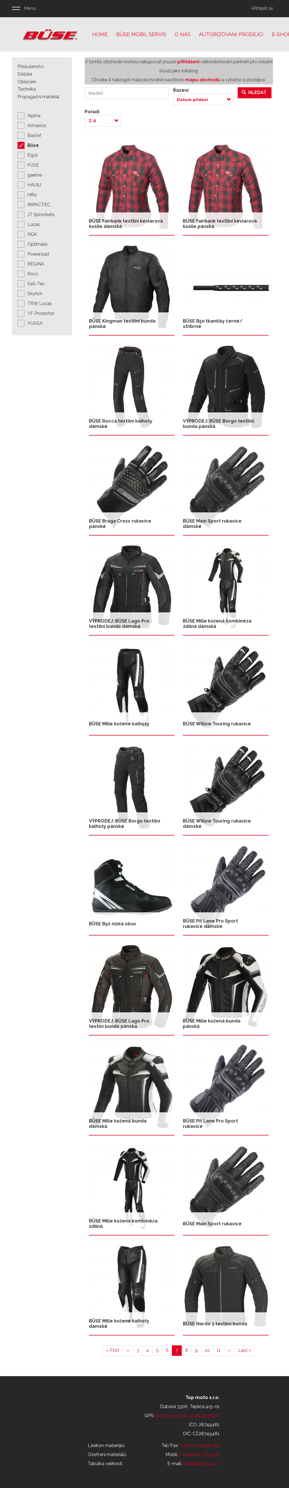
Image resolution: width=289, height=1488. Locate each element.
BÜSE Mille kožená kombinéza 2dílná (123, 1223)
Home (100, 34)
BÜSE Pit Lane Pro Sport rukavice (210, 1123)
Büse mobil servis (141, 34)
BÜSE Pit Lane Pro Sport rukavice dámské (210, 923)
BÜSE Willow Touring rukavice (217, 723)
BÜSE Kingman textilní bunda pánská (122, 323)
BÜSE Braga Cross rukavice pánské (120, 523)
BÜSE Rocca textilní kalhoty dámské (120, 423)
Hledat (254, 92)
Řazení (181, 90)
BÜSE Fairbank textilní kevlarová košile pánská (220, 223)
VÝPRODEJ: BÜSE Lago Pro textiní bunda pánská (119, 1023)
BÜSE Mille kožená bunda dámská (117, 1123)
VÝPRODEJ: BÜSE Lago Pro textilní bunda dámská (119, 623)
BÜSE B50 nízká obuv (112, 923)
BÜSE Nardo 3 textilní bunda (215, 1323)
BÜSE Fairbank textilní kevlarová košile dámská (126, 223)
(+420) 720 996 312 (200, 1445)
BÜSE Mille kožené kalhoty (119, 723)
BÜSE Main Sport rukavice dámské (212, 523)
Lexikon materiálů (106, 1445)
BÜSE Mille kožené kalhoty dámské (119, 1323)
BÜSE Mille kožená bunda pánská (211, 1023)
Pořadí (92, 111)
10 (209, 1350)
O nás (183, 34)
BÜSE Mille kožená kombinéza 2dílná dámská (217, 623)
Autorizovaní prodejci (231, 34)
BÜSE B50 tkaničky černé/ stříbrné (212, 323)
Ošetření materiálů (107, 1454)
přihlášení (188, 61)
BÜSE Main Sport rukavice (212, 1223)
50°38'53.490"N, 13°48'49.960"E (188, 1415)
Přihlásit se (262, 8)
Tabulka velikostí (105, 1463)
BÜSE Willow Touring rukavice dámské (217, 823)
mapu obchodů (202, 79)
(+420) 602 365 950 (199, 1454)
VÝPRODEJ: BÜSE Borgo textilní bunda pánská (218, 423)
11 (220, 1350)
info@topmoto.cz (201, 1463)
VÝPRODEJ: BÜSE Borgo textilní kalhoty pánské (124, 823)
